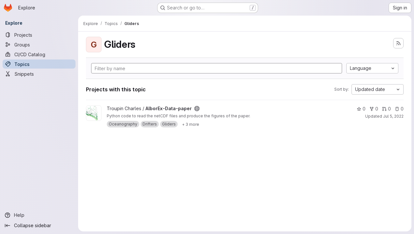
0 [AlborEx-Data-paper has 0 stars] (361, 108)
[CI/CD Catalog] (39, 54)
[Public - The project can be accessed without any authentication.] (197, 108)
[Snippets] (39, 73)
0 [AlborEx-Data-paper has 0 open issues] (399, 108)
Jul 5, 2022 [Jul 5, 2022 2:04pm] (393, 116)
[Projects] (39, 34)
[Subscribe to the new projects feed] (398, 43)
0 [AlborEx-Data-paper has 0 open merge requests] (386, 108)
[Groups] (39, 44)
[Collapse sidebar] (39, 225)
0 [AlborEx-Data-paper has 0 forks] (373, 108)
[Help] (39, 215)
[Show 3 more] (190, 124)
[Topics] (39, 64)
